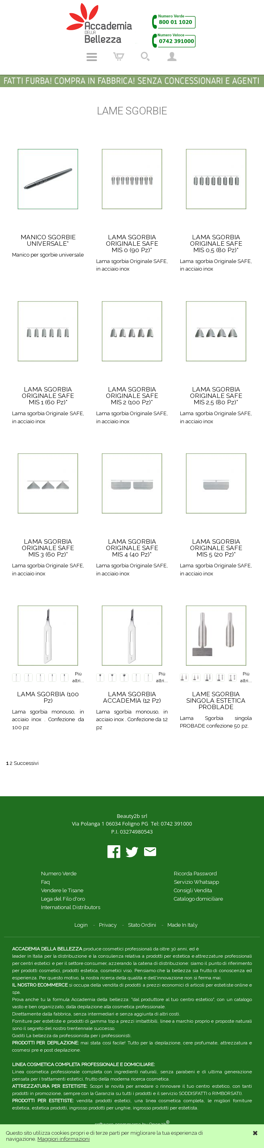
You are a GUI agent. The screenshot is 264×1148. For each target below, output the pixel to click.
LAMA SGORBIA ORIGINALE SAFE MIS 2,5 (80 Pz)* (216, 395)
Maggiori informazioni (63, 1139)
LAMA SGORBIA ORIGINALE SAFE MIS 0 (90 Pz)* (132, 243)
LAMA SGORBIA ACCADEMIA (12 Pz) (132, 697)
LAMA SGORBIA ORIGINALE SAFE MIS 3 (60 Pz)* (48, 548)
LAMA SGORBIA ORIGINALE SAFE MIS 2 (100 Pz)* (132, 395)
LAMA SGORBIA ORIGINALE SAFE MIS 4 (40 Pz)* (132, 548)
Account (172, 57)
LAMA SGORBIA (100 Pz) (48, 697)
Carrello (119, 57)
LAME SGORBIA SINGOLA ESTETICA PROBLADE (215, 700)
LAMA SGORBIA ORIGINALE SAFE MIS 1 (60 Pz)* (48, 395)
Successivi (26, 763)
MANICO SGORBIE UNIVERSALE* (48, 240)
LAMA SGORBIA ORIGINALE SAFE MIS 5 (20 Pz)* (216, 548)
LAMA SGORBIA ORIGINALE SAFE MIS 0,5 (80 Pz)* (216, 243)
